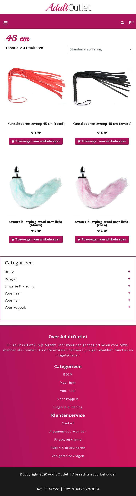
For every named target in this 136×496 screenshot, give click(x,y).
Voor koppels (15, 307)
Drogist (11, 279)
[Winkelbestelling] (99, 49)
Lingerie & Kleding (19, 286)
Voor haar (13, 293)
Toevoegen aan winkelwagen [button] (37, 141)
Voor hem (13, 300)
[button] (122, 23)
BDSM (9, 272)
